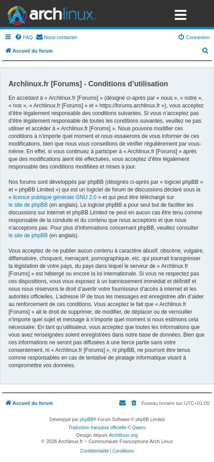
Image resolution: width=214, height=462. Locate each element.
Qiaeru (138, 427)
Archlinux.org (123, 435)
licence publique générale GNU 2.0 (54, 197)
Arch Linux (49, 13)
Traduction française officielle (98, 427)
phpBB (86, 419)
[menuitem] (24, 37)
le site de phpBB (28, 205)
